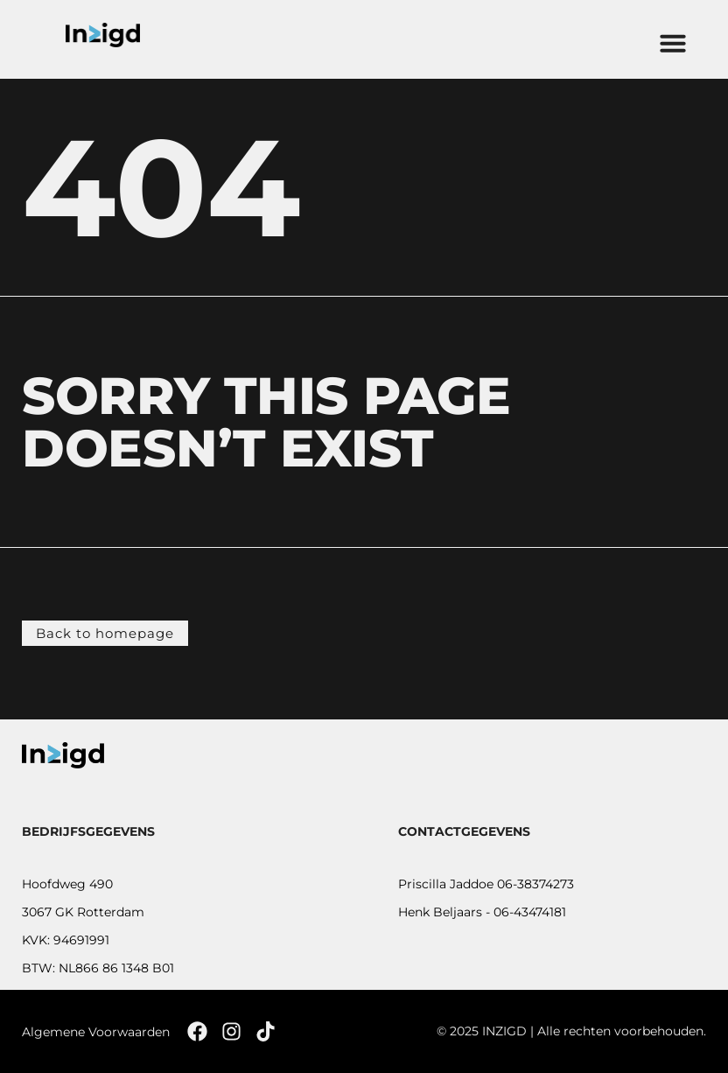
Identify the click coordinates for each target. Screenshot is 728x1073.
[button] (673, 43)
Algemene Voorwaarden (96, 1032)
